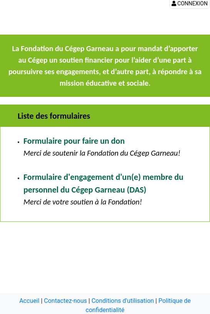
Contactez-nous (65, 300)
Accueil (29, 300)
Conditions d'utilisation (123, 300)
